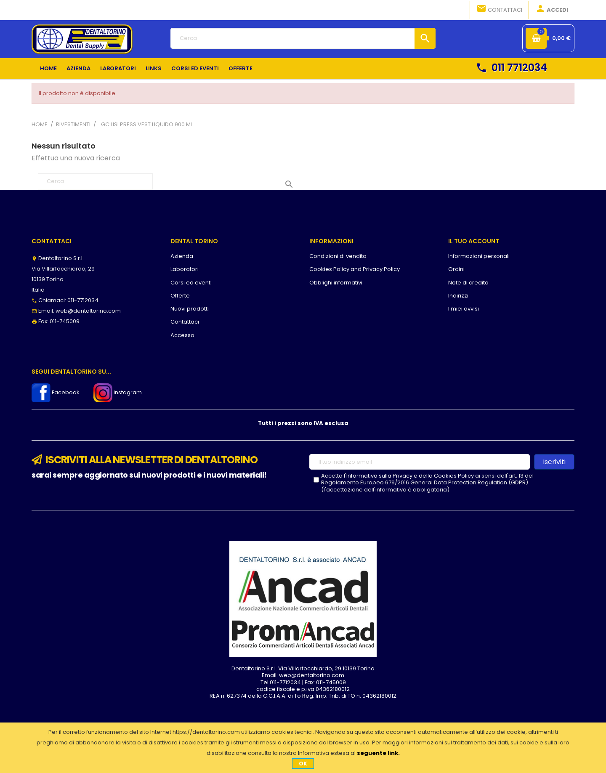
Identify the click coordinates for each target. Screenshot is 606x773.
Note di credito (468, 283)
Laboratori (184, 269)
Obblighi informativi (335, 283)
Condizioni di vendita (338, 256)
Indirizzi (458, 296)
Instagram (117, 392)
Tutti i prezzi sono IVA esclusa (303, 423)
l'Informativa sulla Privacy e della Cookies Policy (409, 476)
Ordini (456, 269)
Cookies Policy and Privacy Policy (354, 269)
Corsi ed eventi (191, 283)
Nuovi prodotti (189, 309)
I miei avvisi (463, 309)
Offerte (180, 296)
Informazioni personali (479, 256)
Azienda (181, 256)
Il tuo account (473, 241)
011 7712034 (511, 67)
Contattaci (499, 9)
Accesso (182, 335)
